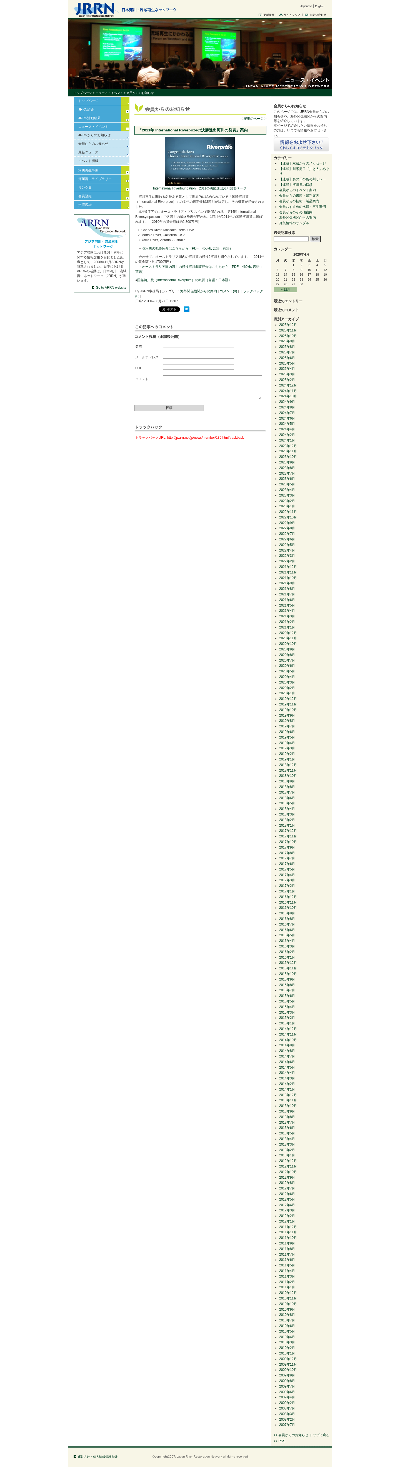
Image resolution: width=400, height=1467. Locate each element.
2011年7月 (287, 1254)
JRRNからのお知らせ (94, 135)
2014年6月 (287, 1062)
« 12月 (285, 289)
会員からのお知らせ (93, 144)
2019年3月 (287, 748)
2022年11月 (288, 512)
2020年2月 (287, 688)
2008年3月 (287, 1414)
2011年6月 (287, 1260)
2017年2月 (287, 886)
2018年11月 (288, 770)
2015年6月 (287, 996)
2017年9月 (287, 847)
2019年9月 (287, 715)
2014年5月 (287, 1067)
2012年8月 (287, 1183)
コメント (142, 379)
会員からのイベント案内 (297, 190)
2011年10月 (288, 1238)
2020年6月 (287, 666)
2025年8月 (287, 347)
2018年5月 (287, 803)
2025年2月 (287, 380)
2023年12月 (288, 446)
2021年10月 (288, 578)
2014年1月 (287, 1089)
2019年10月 (288, 710)
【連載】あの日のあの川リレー (302, 179)
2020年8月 (287, 655)
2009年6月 (287, 1392)
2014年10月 (288, 1040)
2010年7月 (287, 1320)
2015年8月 (287, 985)
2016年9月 (287, 913)
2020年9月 (287, 649)
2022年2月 (287, 561)
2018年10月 (288, 776)
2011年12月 (288, 1227)
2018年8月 (287, 787)
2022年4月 (287, 550)
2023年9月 (287, 462)
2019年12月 (288, 699)
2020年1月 (287, 693)
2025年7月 (287, 352)
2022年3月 (287, 556)
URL (138, 368)
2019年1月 (287, 759)
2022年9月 (287, 523)
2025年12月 (288, 325)
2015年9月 (287, 979)
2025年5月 (287, 363)
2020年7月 (287, 660)
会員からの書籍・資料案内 (299, 196)
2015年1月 (287, 1023)
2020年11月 (288, 638)
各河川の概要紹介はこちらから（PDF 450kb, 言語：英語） (187, 248)
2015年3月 (287, 1012)
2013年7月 (287, 1122)
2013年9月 (287, 1111)
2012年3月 (287, 1210)
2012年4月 (287, 1205)
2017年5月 (287, 869)
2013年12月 (288, 1095)
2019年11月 (288, 704)
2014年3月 (287, 1078)
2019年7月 (287, 726)
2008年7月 (287, 1408)
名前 (138, 346)
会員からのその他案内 (295, 212)
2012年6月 (287, 1194)
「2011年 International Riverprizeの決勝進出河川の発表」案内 (193, 130)
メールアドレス (147, 357)
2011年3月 (287, 1276)
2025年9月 (287, 341)
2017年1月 (287, 891)
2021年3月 (287, 616)
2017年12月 (288, 831)
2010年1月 (287, 1353)
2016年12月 (288, 897)
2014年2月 (287, 1084)
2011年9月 (287, 1243)
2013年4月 (287, 1139)
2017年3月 (287, 880)
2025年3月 (287, 374)
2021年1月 (287, 627)
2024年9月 (287, 402)
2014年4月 (287, 1073)
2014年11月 (288, 1034)
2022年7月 (287, 534)
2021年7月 (287, 594)
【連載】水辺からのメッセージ (302, 163)
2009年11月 (288, 1364)
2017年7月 (287, 858)
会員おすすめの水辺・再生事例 (302, 207)
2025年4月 (287, 369)
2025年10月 (288, 336)
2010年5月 (287, 1331)
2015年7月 (287, 990)
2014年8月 (287, 1051)
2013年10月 (288, 1106)
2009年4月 (287, 1397)
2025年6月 (287, 358)
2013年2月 (287, 1150)
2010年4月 (287, 1337)
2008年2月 (287, 1419)
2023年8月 (287, 468)
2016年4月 (287, 941)
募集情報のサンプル (294, 223)
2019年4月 (287, 743)
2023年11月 (288, 451)
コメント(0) (228, 291)
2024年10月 (288, 396)
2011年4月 (287, 1271)
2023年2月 (287, 501)
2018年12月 (288, 765)
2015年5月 (287, 1001)
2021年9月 (287, 583)
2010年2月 (287, 1348)
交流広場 (85, 205)
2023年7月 (287, 473)
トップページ (83, 92)
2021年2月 (287, 622)
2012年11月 (288, 1166)
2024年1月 (287, 440)
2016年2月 (287, 952)
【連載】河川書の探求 (295, 185)
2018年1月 (287, 825)
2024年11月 (288, 391)
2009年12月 (288, 1359)
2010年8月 (287, 1315)
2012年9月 (287, 1177)
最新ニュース (88, 152)
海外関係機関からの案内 (198, 291)
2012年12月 (288, 1161)
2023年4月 (287, 490)
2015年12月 (288, 963)
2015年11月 (288, 968)
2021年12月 (288, 567)
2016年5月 (287, 935)
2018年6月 (287, 798)
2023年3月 (287, 495)
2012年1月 (287, 1221)
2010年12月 (288, 1293)
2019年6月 (287, 732)
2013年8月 (287, 1117)
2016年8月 (287, 919)
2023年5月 (287, 484)
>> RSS (279, 1441)
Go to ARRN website (111, 288)
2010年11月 (288, 1298)
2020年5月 (287, 671)
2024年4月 (287, 429)
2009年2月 (287, 1403)
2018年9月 (287, 781)
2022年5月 (287, 545)
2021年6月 (287, 600)
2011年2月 (287, 1282)
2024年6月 (287, 418)
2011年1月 (287, 1287)
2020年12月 (288, 633)
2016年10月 (288, 908)
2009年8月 (287, 1381)
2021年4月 (287, 611)
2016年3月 (287, 946)
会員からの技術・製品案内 (299, 201)
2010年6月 (287, 1326)
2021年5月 (287, 605)
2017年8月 (287, 853)
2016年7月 (287, 924)
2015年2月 (287, 1018)
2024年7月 (287, 413)
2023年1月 (287, 506)
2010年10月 (288, 1304)
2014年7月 (287, 1056)
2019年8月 (287, 721)
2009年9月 (287, 1375)
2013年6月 (287, 1128)
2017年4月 (287, 875)
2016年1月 (287, 957)
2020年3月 (287, 682)
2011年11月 (288, 1232)
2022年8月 (287, 528)
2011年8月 (287, 1249)
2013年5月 (287, 1133)
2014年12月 (288, 1029)
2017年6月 (287, 864)
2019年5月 (287, 737)
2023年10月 (288, 457)
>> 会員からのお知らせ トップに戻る (301, 1435)
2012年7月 (287, 1188)
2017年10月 (288, 842)
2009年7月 (287, 1386)
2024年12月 (288, 385)
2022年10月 (288, 517)
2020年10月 (288, 644)
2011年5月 (287, 1265)
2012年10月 (288, 1172)
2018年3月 (287, 814)
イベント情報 (88, 161)
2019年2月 (287, 754)
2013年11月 (288, 1100)
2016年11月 (288, 902)
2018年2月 (287, 820)
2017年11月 (288, 836)
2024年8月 (287, 407)
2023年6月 (287, 479)
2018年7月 (287, 792)
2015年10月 (288, 974)
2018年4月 (287, 809)
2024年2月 (287, 435)
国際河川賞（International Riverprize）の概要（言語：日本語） (184, 280)
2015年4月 (287, 1007)
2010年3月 (287, 1342)
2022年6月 (287, 539)
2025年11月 (288, 330)
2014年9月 (287, 1045)
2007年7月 (287, 1425)
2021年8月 (287, 589)
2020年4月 (287, 677)
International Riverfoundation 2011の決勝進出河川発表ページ (199, 188)
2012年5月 (287, 1199)
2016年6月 (287, 930)
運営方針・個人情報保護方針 (98, 1456)
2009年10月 (288, 1370)
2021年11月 (288, 572)
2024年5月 (287, 424)
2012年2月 (287, 1216)
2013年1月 (287, 1155)
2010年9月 (287, 1309)
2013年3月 (287, 1144)
